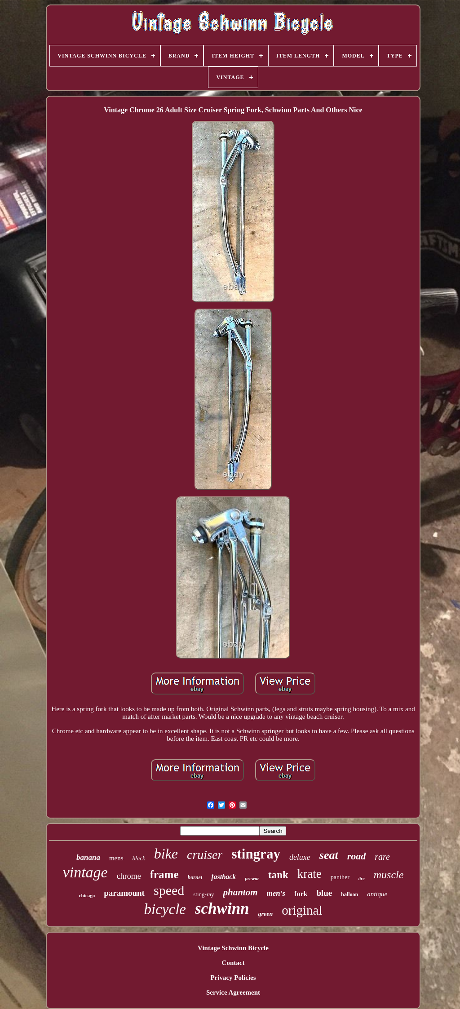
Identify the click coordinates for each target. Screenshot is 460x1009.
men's (276, 893)
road (356, 856)
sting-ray (203, 894)
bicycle (165, 909)
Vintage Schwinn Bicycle (233, 947)
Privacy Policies (233, 977)
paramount (124, 893)
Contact (233, 962)
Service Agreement (233, 992)
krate (309, 874)
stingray (255, 854)
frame (164, 874)
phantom (240, 892)
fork (300, 894)
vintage (85, 872)
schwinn (222, 908)
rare (382, 857)
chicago (87, 895)
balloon (349, 894)
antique (377, 894)
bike (166, 853)
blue (324, 893)
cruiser (204, 855)
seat (328, 855)
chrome (129, 876)
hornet (195, 877)
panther (340, 877)
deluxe (299, 857)
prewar (252, 878)
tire (361, 878)
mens (116, 858)
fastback (223, 877)
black (139, 858)
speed (169, 890)
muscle (389, 875)
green (265, 914)
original (302, 910)
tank (278, 875)
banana (88, 857)
